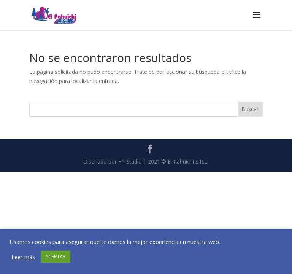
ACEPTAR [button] (55, 256)
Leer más (23, 256)
